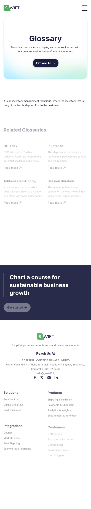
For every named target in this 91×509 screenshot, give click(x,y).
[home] (12, 8)
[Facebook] (35, 379)
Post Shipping (12, 445)
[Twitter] (42, 379)
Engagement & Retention (62, 417)
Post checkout (12, 411)
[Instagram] (49, 379)
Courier (8, 434)
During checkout (13, 406)
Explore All (45, 63)
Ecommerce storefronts (17, 450)
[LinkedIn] (56, 379)
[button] (84, 8)
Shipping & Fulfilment (60, 401)
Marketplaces (12, 440)
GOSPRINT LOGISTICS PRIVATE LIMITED (46, 362)
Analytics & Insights (59, 412)
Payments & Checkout (61, 406)
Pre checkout (11, 400)
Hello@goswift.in (45, 375)
